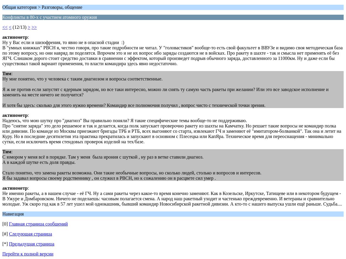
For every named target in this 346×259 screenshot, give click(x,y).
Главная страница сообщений (38, 223)
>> (34, 27)
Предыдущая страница (31, 243)
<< (5, 27)
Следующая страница (30, 233)
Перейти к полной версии (27, 253)
